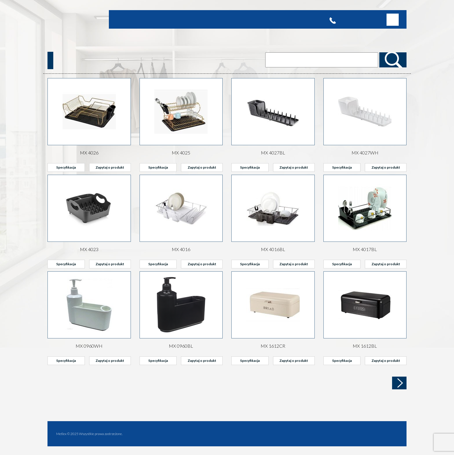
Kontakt (230, 19)
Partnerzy (194, 19)
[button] (393, 20)
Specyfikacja (66, 167)
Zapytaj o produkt (110, 167)
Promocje (174, 19)
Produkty (154, 19)
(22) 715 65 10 (351, 19)
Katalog (213, 19)
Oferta (137, 19)
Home (124, 19)
